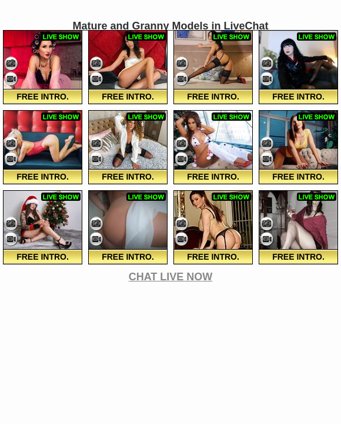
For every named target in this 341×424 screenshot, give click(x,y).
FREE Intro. (42, 96)
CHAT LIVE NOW (171, 277)
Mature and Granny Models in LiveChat (170, 26)
